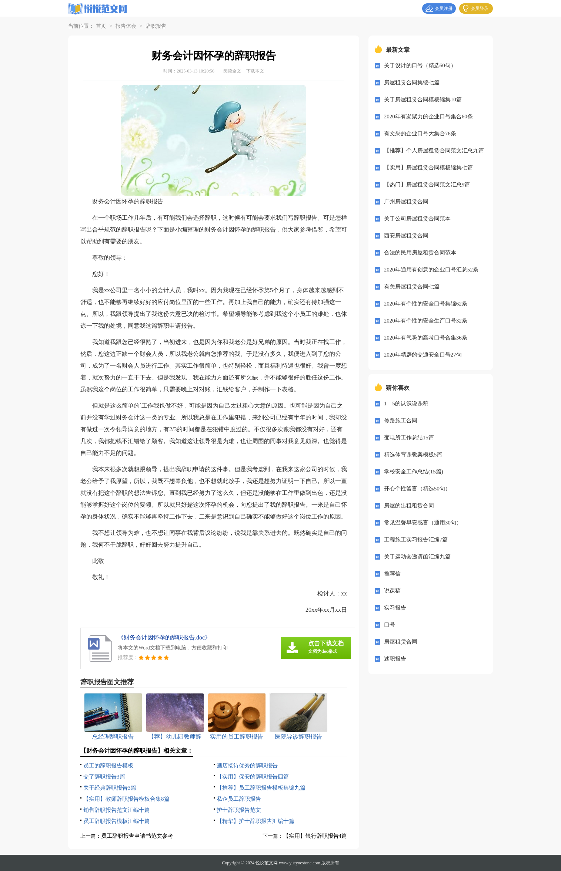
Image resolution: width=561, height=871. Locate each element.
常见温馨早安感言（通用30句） (423, 523)
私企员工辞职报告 (239, 799)
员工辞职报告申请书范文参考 (137, 836)
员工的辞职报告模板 (108, 766)
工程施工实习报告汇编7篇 (416, 540)
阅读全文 (232, 71)
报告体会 (126, 26)
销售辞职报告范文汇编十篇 (116, 810)
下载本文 (255, 71)
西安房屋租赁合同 (406, 236)
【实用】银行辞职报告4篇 (315, 836)
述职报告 (395, 659)
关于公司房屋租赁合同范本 (417, 219)
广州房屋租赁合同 (406, 202)
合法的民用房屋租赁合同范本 (420, 253)
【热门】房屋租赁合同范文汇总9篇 (427, 185)
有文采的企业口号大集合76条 (420, 133)
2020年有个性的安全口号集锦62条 (425, 304)
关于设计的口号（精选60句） (420, 65)
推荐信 (392, 574)
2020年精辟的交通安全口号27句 (423, 355)
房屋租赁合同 (400, 642)
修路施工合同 (400, 420)
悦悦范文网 (267, 862)
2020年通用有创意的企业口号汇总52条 (431, 270)
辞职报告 (156, 26)
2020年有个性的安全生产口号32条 (425, 321)
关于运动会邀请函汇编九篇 (417, 557)
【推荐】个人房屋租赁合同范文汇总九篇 (434, 150)
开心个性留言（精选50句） (417, 489)
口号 (389, 625)
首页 (101, 26)
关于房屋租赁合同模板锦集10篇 (423, 99)
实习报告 (395, 608)
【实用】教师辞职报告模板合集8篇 (126, 799)
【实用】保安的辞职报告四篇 (253, 777)
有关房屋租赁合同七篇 (412, 287)
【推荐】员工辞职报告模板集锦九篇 (261, 788)
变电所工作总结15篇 (409, 437)
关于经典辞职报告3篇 (109, 788)
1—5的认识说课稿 (406, 403)
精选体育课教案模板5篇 (413, 455)
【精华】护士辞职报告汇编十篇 (255, 821)
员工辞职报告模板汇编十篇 (116, 821)
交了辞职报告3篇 (104, 777)
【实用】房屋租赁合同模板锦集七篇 (428, 168)
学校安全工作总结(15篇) (413, 472)
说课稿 (392, 591)
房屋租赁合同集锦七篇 (412, 82)
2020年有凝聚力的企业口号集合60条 (428, 116)
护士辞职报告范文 (239, 810)
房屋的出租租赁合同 (409, 506)
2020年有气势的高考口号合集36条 (425, 338)
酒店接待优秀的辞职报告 (247, 766)
